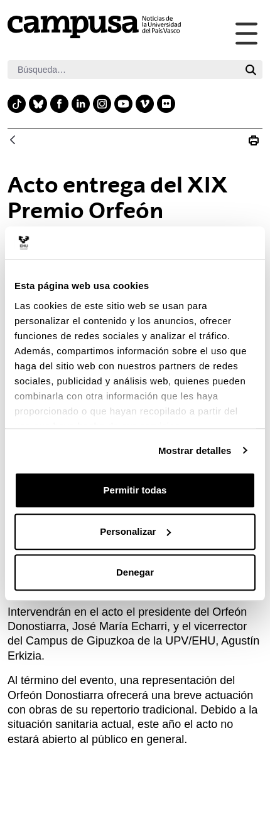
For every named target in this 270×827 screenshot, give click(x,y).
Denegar (135, 572)
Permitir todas (135, 490)
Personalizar (135, 531)
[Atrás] (13, 141)
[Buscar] (123, 69)
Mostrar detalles (195, 450)
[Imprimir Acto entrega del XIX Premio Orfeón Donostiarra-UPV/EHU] (253, 140)
